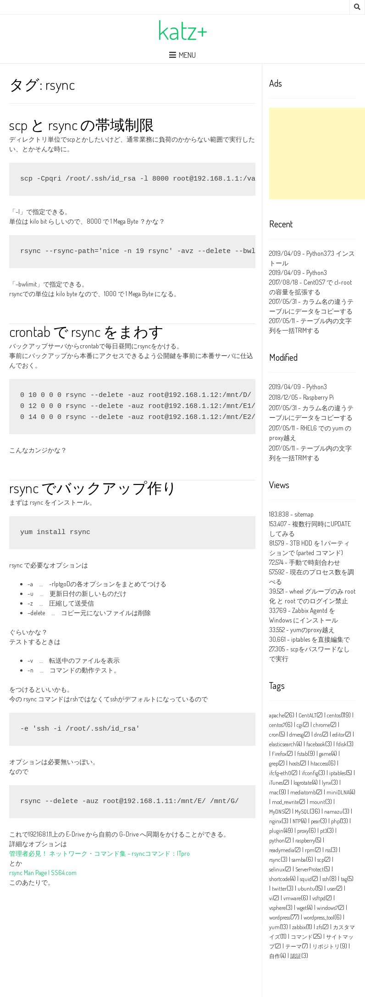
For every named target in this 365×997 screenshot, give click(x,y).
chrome (321, 725)
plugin (276, 830)
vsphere (277, 907)
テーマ (293, 946)
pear (315, 821)
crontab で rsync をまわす (86, 331)
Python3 (316, 272)
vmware (292, 898)
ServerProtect (309, 869)
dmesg (296, 734)
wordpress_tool (319, 917)
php (335, 821)
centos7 (277, 725)
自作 (274, 956)
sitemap (304, 514)
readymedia (281, 850)
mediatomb (303, 792)
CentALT (307, 715)
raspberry (305, 840)
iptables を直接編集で (320, 639)
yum (274, 927)
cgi (300, 725)
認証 (295, 956)
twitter (279, 888)
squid (306, 879)
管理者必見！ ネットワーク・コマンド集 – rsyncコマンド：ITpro (99, 853)
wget (302, 907)
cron (274, 734)
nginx (275, 821)
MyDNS (276, 811)
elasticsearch (282, 744)
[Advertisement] (317, 153)
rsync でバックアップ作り (93, 487)
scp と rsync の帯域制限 (81, 124)
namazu (333, 811)
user (331, 888)
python (277, 840)
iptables (337, 773)
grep (273, 763)
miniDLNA (337, 792)
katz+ (182, 30)
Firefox (279, 753)
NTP (297, 821)
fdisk (341, 744)
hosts (294, 763)
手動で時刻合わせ (314, 562)
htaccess (319, 763)
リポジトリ (326, 946)
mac (274, 792)
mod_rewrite (285, 802)
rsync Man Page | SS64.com (43, 872)
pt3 (323, 830)
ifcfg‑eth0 (280, 773)
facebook (315, 744)
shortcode (279, 879)
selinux (277, 869)
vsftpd (319, 898)
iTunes (276, 782)
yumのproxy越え (312, 629)
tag (344, 879)
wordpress (279, 917)
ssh (325, 879)
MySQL (302, 811)
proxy (303, 830)
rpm (310, 850)
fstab (302, 753)
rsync (275, 859)
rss (328, 850)
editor (338, 734)
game (325, 753)
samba (299, 859)
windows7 (327, 907)
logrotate (302, 782)
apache (276, 715)
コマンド (302, 936)
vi (271, 898)
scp (320, 859)
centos (334, 715)
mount (317, 802)
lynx (326, 782)
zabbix (299, 927)
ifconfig (310, 773)
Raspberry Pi (318, 397)
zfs (319, 927)
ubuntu (306, 888)
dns (318, 734)
